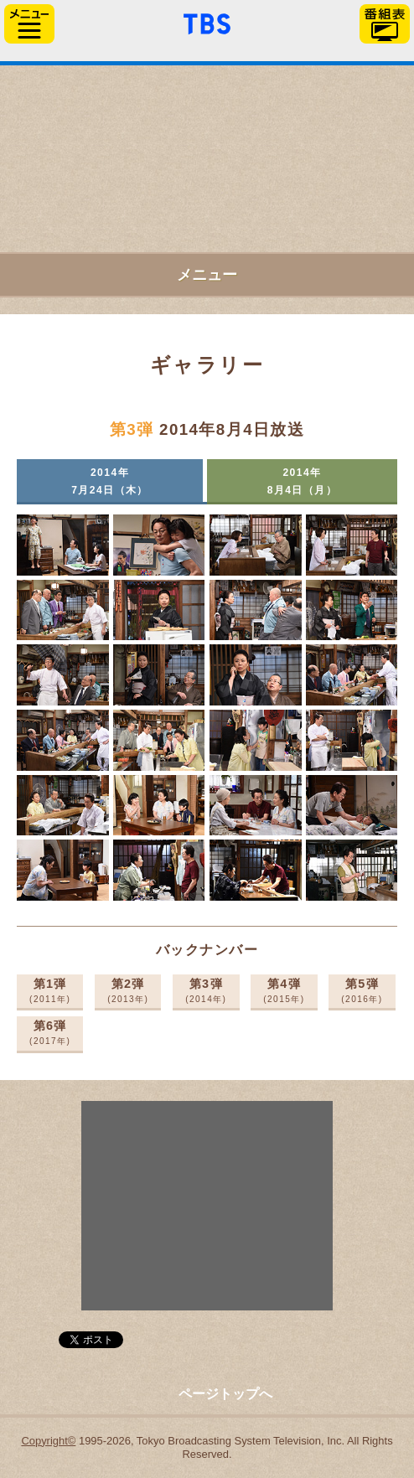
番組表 (385, 24)
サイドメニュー (29, 24)
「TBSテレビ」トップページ (207, 22)
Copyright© (48, 1440)
